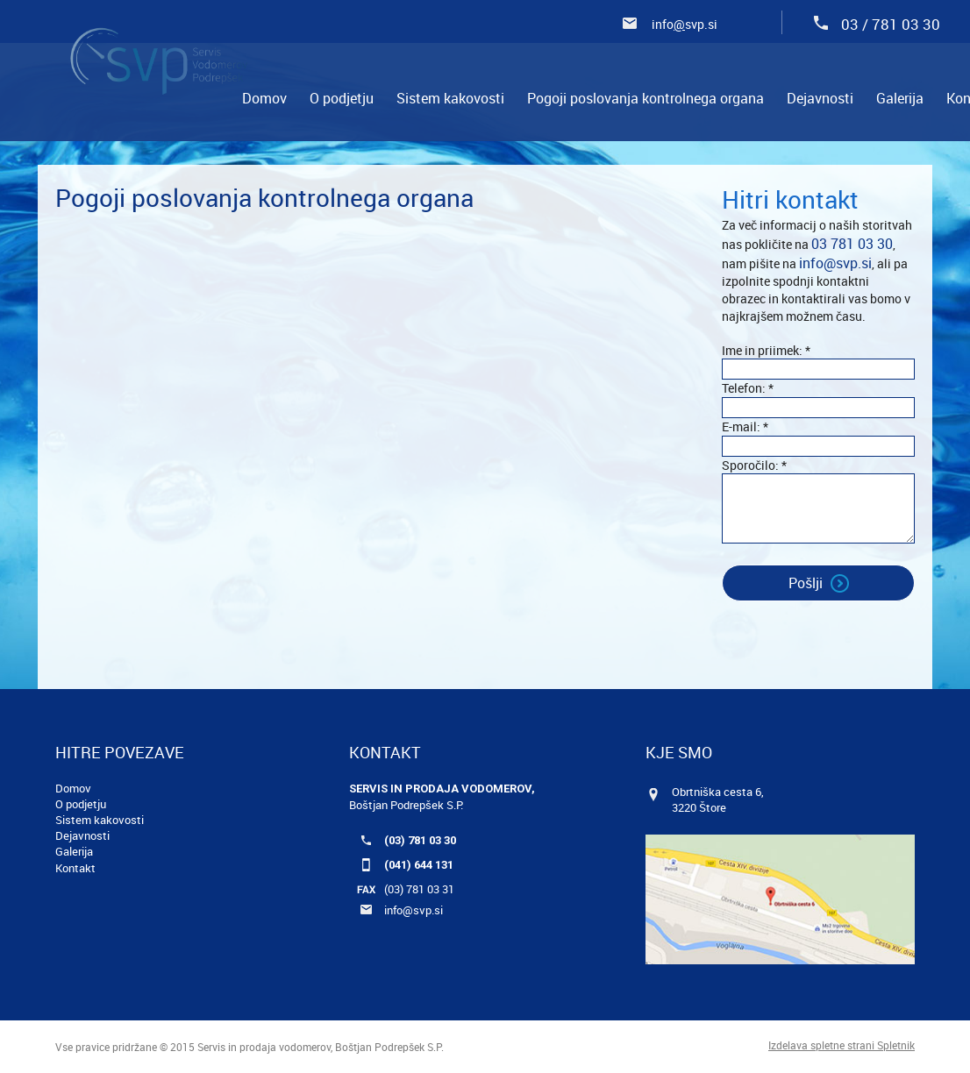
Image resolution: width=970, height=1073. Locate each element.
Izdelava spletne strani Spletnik (841, 1045)
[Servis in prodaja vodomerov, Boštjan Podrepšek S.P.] (158, 57)
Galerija (74, 851)
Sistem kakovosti (99, 820)
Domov (73, 788)
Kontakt (75, 868)
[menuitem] (264, 98)
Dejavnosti (82, 835)
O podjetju (80, 804)
